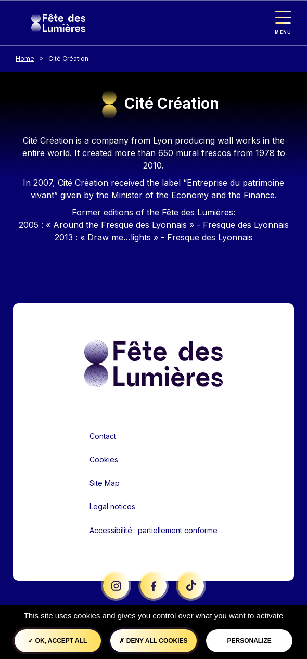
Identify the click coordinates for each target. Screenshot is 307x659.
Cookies (103, 459)
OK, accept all (57, 640)
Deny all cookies (153, 640)
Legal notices (112, 506)
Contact (102, 436)
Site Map (104, 483)
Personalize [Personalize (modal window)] (249, 640)
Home (25, 58)
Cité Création (68, 58)
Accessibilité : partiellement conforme (153, 530)
